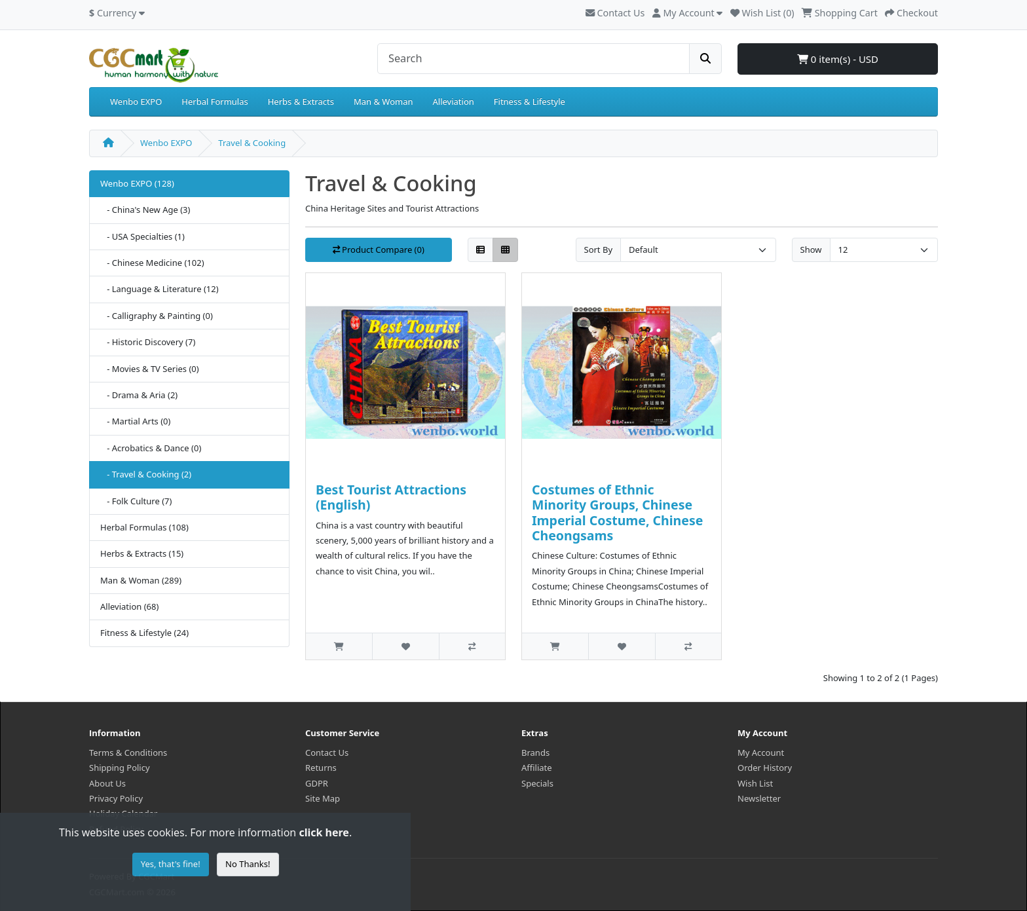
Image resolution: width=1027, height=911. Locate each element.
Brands (535, 752)
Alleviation (453, 101)
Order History (765, 767)
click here (323, 832)
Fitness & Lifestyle (529, 101)
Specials (537, 783)
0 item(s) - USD (837, 58)
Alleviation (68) (129, 606)
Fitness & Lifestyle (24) (144, 633)
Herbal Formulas (214, 101)
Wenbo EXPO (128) (137, 183)
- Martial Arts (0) (135, 421)
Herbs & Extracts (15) (141, 553)
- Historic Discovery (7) (147, 342)
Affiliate (536, 767)
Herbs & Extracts (301, 101)
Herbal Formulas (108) (144, 527)
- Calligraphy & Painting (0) (156, 316)
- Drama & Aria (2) (138, 395)
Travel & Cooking (252, 143)
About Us (107, 783)
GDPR (316, 783)
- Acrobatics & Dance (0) (150, 448)
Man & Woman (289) (140, 580)
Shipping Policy (119, 767)
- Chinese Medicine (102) (152, 263)
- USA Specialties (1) (142, 236)
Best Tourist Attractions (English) (391, 497)
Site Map (322, 798)
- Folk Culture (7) (136, 501)
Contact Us (615, 13)
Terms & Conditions (128, 752)
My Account (761, 752)
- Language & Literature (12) (159, 289)
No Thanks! (247, 864)
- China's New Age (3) (145, 209)
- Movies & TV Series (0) (149, 369)
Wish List (755, 783)
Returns (321, 767)
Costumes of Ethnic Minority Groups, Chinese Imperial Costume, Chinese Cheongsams (617, 512)
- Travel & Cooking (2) (145, 474)
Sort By (598, 249)
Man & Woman (383, 101)
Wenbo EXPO (136, 101)
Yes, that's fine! (170, 864)
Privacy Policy (116, 798)
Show (811, 249)
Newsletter (759, 798)
